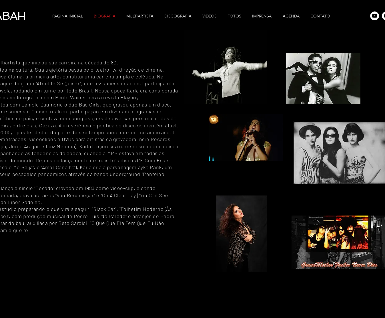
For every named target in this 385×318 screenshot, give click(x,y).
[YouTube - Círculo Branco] (374, 15)
